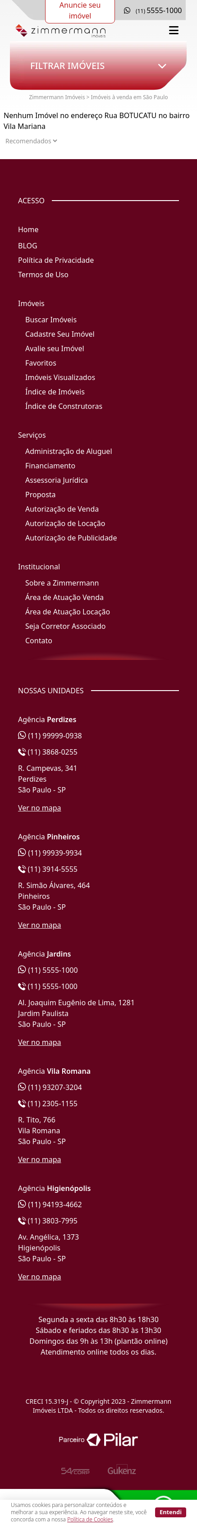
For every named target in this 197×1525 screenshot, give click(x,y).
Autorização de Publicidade (71, 538)
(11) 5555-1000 (48, 970)
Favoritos (40, 363)
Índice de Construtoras (63, 406)
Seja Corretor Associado (65, 626)
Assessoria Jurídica (56, 480)
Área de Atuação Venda (64, 597)
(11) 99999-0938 (50, 736)
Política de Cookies (90, 1519)
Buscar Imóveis (51, 320)
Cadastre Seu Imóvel (60, 334)
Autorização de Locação (65, 523)
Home (28, 229)
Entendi (171, 1512)
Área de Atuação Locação (67, 612)
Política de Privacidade (56, 260)
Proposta (40, 494)
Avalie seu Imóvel (54, 348)
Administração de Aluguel (68, 451)
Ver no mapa (39, 808)
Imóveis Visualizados (60, 377)
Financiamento (50, 466)
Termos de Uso (43, 274)
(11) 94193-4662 (50, 1204)
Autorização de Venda (62, 509)
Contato (38, 641)
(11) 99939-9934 (50, 853)
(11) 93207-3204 (50, 1087)
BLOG (27, 246)
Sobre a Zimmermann (62, 583)
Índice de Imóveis (55, 392)
